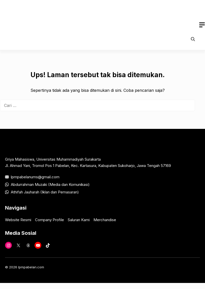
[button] (193, 39)
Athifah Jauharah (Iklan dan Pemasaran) (45, 192)
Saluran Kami (79, 219)
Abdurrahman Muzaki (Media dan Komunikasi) (50, 184)
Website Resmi (18, 219)
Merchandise (104, 219)
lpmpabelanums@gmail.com (35, 177)
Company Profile (49, 219)
